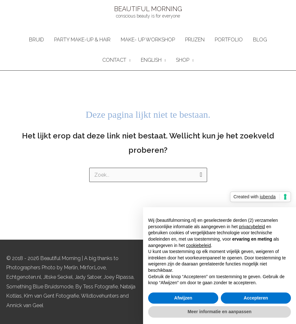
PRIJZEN (195, 40)
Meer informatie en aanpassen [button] (220, 311)
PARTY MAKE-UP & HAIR (82, 40)
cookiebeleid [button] (198, 245)
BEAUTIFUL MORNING (148, 9)
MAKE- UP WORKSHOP (148, 40)
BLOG (260, 40)
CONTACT (114, 60)
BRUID (36, 40)
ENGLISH (151, 60)
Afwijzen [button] (183, 297)
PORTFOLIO (229, 40)
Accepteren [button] (256, 297)
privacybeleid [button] (252, 226)
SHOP (182, 60)
